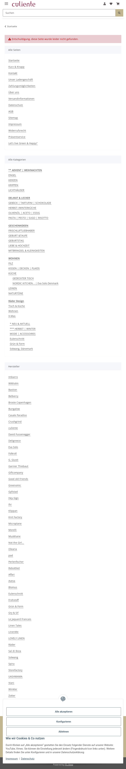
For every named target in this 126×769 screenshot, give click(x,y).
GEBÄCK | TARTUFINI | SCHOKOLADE (29, 202)
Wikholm (13, 383)
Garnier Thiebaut (18, 466)
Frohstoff (13, 600)
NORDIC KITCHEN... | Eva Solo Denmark (35, 283)
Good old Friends (18, 479)
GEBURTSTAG (16, 240)
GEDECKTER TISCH (23, 278)
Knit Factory (15, 517)
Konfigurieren (63, 721)
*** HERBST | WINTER (23, 328)
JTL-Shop (69, 764)
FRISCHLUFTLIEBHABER (21, 230)
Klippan (12, 510)
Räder (11, 644)
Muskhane (14, 536)
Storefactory (15, 670)
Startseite (13, 60)
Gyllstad (13, 491)
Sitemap (13, 117)
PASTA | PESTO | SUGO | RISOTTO (28, 217)
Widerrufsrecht (17, 130)
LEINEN (12, 288)
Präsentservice (16, 136)
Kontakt (12, 73)
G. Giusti (13, 459)
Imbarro (13, 377)
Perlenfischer (16, 561)
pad (10, 555)
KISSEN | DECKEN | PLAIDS (24, 268)
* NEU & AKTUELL (20, 323)
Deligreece (14, 440)
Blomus (12, 587)
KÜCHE (12, 273)
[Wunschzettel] (111, 3)
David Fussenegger (19, 434)
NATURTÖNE (15, 293)
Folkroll (12, 453)
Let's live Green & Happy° (23, 143)
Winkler (12, 689)
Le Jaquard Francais (19, 619)
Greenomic (14, 485)
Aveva (11, 580)
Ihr (10, 504)
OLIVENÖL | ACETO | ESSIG (24, 212)
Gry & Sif (13, 612)
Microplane (15, 523)
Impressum (12, 758)
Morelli (12, 529)
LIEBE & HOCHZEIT (18, 245)
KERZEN (13, 180)
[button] (105, 3)
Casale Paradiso (17, 415)
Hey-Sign (13, 498)
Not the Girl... (16, 542)
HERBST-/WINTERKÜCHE (22, 207)
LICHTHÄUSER (16, 190)
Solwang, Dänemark (21, 348)
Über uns (13, 92)
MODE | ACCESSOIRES (23, 333)
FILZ (10, 263)
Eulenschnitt (17, 338)
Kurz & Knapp (16, 66)
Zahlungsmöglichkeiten (21, 85)
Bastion (12, 389)
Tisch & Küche (16, 306)
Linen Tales (15, 625)
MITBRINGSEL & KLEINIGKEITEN (26, 250)
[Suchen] (59, 13)
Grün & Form (17, 343)
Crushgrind (15, 421)
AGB (10, 111)
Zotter (11, 695)
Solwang (13, 657)
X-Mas (12, 316)
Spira (11, 663)
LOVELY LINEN (16, 638)
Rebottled (14, 568)
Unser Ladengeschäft (20, 79)
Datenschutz (27, 758)
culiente (13, 428)
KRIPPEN (13, 185)
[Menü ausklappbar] (6, 2)
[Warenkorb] (117, 3)
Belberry (13, 396)
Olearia (12, 549)
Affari (11, 574)
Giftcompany (15, 472)
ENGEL (12, 175)
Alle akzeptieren (63, 711)
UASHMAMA (15, 676)
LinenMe (13, 631)
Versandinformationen (21, 98)
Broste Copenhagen (19, 402)
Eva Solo (13, 447)
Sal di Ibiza (14, 651)
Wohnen (13, 311)
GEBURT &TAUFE (17, 235)
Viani (11, 682)
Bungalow (14, 408)
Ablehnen (64, 731)
